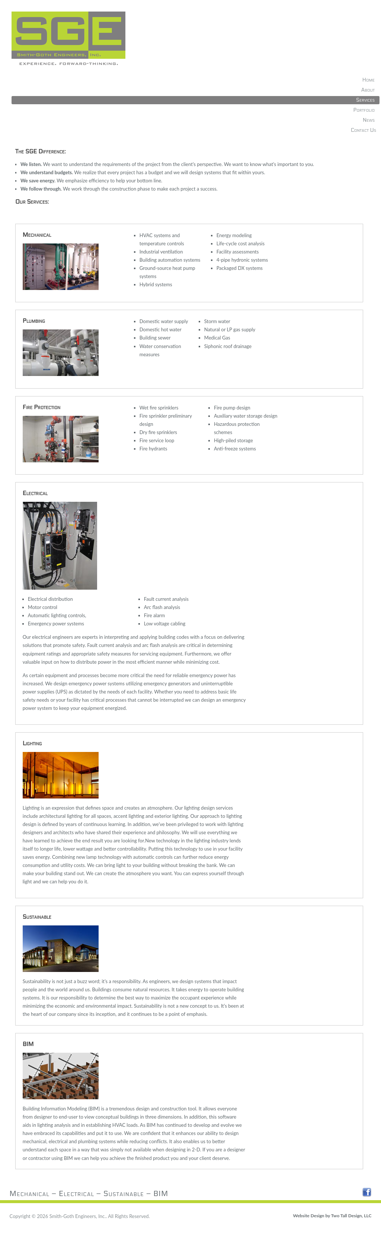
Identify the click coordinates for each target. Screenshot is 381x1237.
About (368, 90)
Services (365, 100)
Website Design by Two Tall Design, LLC (332, 1215)
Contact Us (363, 130)
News (369, 120)
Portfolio (364, 110)
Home (368, 80)
